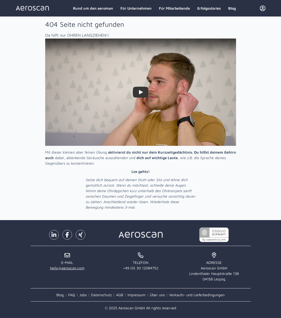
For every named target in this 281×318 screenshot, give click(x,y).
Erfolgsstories (209, 8)
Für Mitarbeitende (174, 8)
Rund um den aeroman (93, 8)
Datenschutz (101, 295)
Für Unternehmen (136, 8)
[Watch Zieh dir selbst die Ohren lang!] (140, 92)
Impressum (136, 295)
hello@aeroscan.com (67, 268)
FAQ (71, 295)
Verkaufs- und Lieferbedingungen (197, 295)
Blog (232, 8)
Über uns (157, 295)
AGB (119, 295)
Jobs (83, 295)
